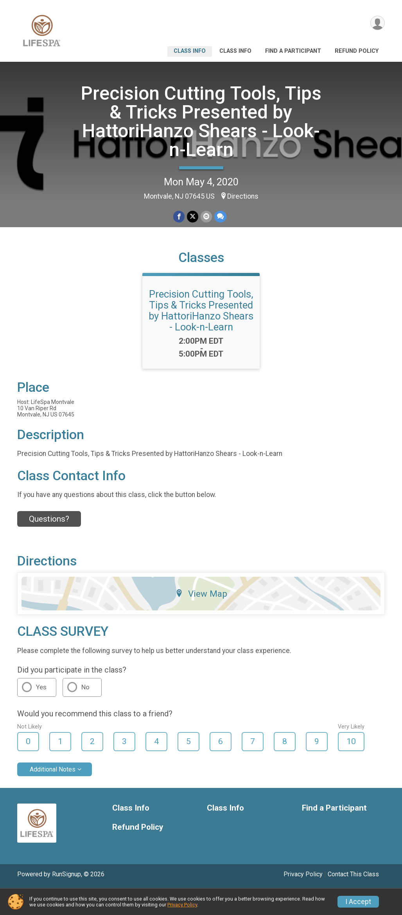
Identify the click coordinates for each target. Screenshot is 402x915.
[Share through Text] (220, 216)
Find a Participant (293, 51)
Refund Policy (357, 51)
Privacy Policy (303, 874)
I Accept (358, 902)
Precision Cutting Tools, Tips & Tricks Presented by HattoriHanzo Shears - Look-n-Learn (201, 121)
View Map (201, 593)
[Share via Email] (206, 216)
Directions (242, 196)
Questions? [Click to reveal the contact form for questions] (49, 519)
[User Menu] (377, 23)
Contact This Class (353, 874)
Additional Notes (52, 769)
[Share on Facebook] (179, 216)
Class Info (190, 51)
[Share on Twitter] (192, 216)
